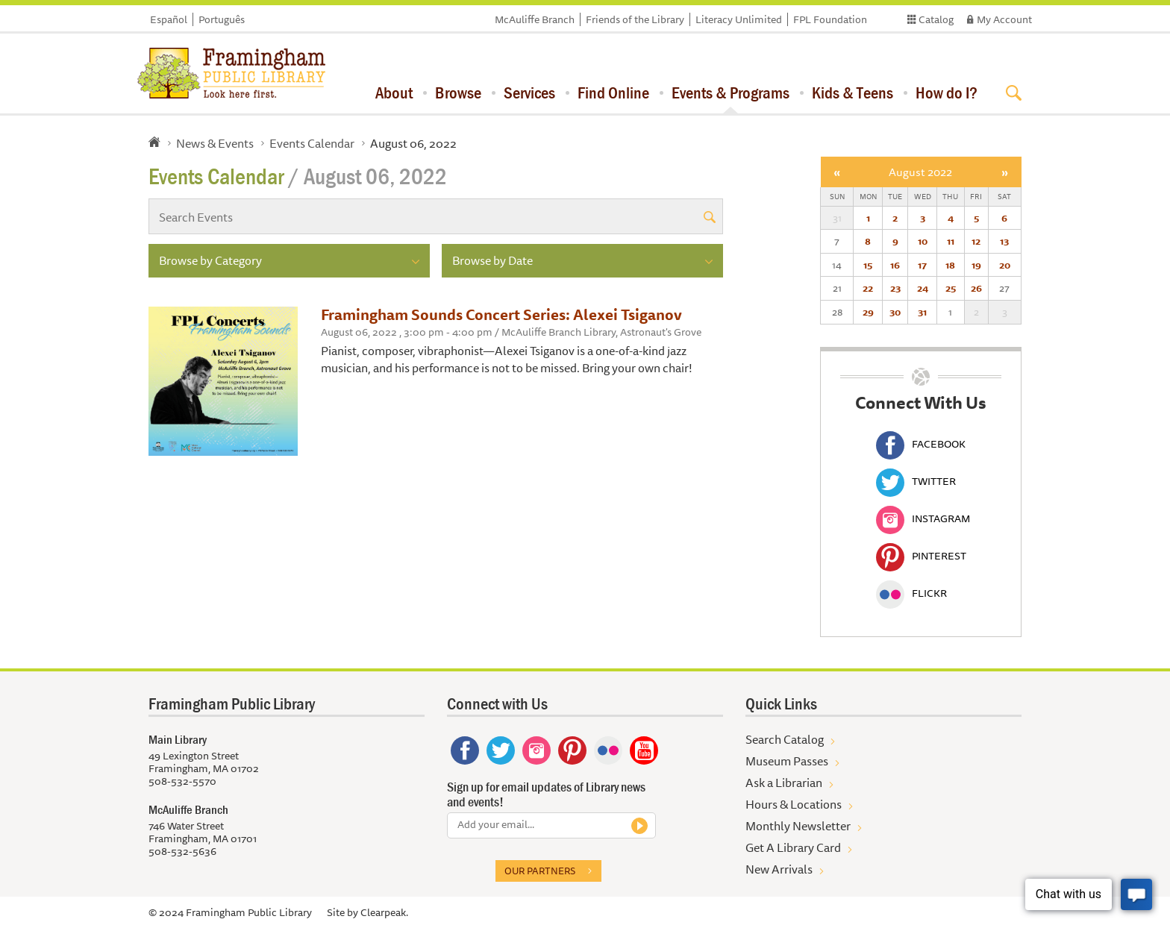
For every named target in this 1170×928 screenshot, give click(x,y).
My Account (1004, 19)
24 (922, 287)
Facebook (921, 444)
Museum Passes (786, 761)
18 (950, 264)
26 (976, 287)
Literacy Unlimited (738, 19)
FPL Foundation (830, 19)
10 (922, 240)
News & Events (215, 143)
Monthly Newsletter (798, 826)
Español (168, 19)
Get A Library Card (793, 847)
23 (895, 287)
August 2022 (920, 172)
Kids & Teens (852, 92)
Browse (458, 92)
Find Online (613, 92)
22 (868, 287)
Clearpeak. (384, 912)
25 (950, 287)
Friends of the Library (635, 19)
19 (976, 264)
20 (1004, 264)
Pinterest (921, 556)
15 (867, 264)
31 (922, 311)
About (394, 92)
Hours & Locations (793, 804)
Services (529, 92)
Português (221, 19)
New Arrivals (779, 869)
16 (895, 264)
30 (895, 311)
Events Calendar (311, 143)
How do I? (946, 92)
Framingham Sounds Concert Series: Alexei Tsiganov (501, 314)
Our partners (539, 870)
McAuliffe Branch (535, 19)
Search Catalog (784, 739)
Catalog (936, 19)
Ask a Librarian (783, 782)
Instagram (923, 518)
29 (868, 311)
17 (922, 264)
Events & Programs (730, 92)
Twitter (916, 481)
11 (950, 240)
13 (1004, 240)
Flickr (911, 593)
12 (976, 240)
